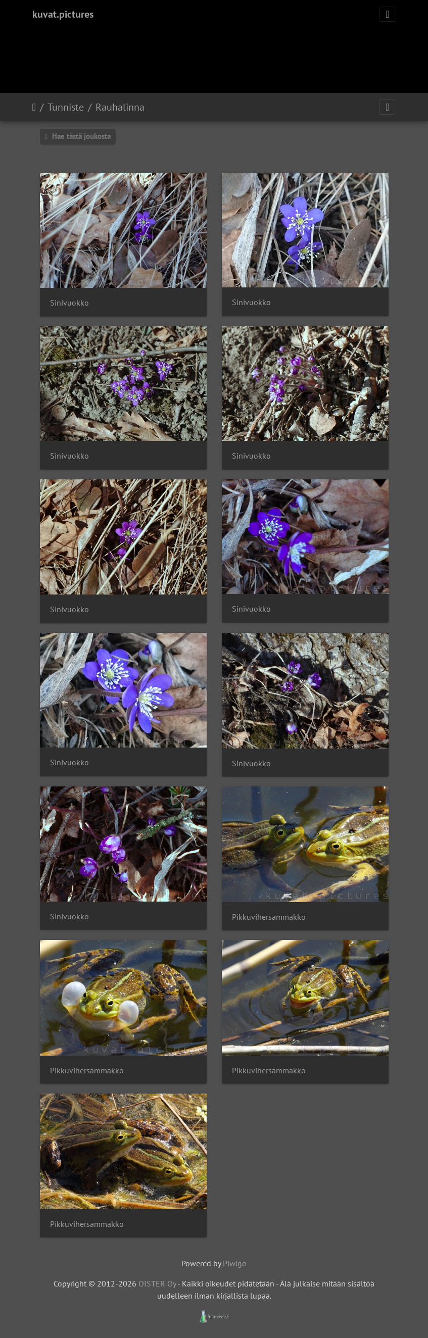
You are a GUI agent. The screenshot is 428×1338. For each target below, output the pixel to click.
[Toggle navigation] (387, 14)
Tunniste (65, 107)
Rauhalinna (120, 107)
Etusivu (34, 107)
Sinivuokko (69, 303)
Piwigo (235, 1263)
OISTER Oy (157, 1283)
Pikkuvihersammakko (269, 917)
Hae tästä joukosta (78, 136)
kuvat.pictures (62, 14)
